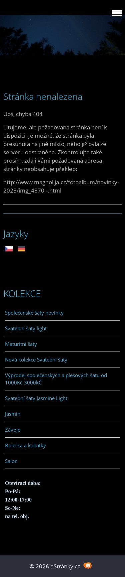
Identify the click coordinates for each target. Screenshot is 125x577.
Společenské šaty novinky (34, 312)
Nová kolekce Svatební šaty (36, 359)
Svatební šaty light (26, 328)
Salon (11, 461)
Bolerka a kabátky (25, 445)
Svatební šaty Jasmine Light (36, 398)
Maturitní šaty (21, 344)
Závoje (12, 429)
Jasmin (12, 413)
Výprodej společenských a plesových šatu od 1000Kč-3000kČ (56, 379)
